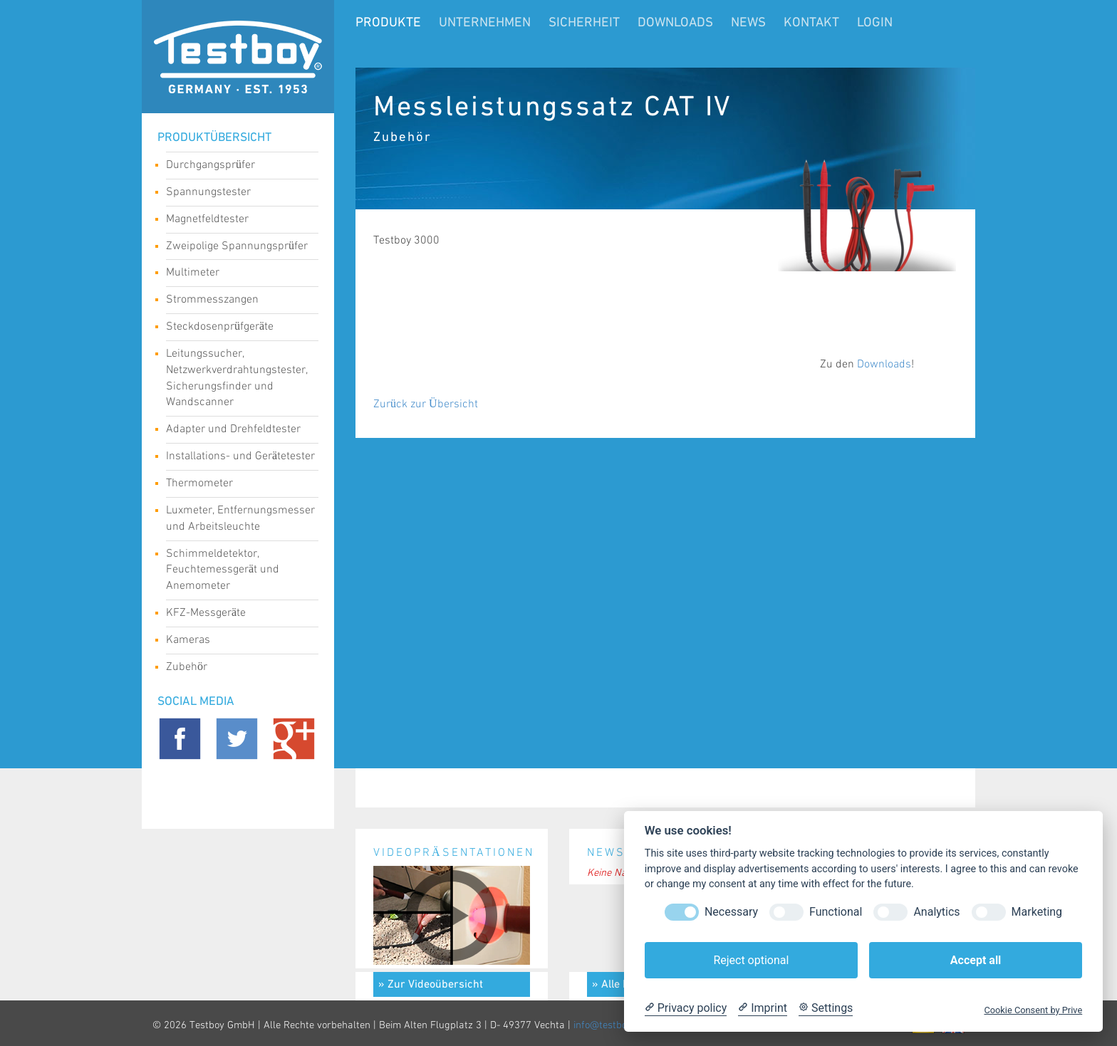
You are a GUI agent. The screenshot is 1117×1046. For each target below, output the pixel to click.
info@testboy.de (608, 1025)
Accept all (975, 960)
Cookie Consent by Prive (1033, 1010)
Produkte (388, 23)
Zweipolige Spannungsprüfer (237, 248)
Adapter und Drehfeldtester (237, 431)
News (748, 23)
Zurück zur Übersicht (425, 404)
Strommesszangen (237, 301)
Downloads (675, 23)
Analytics (936, 912)
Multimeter (237, 274)
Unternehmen (485, 23)
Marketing (1037, 912)
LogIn (875, 23)
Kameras (237, 641)
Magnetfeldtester (237, 221)
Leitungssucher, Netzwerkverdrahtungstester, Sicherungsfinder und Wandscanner (237, 378)
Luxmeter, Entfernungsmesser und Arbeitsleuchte (240, 518)
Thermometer (237, 485)
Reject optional (751, 960)
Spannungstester (237, 194)
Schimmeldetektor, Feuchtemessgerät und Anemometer (237, 570)
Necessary (731, 912)
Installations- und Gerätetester (240, 458)
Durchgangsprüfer (237, 166)
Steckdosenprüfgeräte (237, 328)
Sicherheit (584, 23)
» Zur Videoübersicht (430, 985)
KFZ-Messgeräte (237, 614)
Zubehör (237, 668)
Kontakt (811, 23)
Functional (835, 912)
